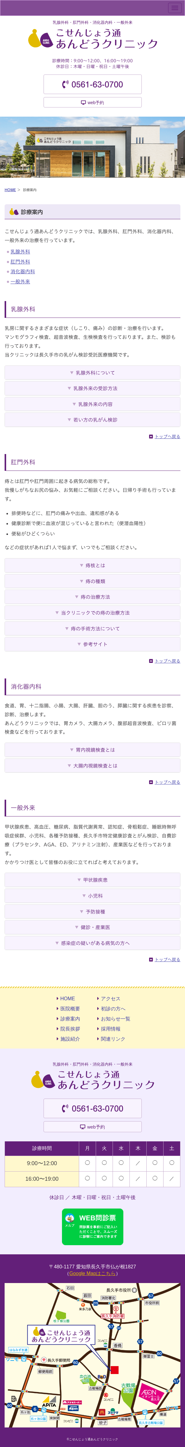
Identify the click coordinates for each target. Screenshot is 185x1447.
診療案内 (70, 1018)
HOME (10, 189)
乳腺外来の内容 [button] (95, 404)
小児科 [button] (95, 895)
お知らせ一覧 (115, 1018)
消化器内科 (22, 271)
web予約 (96, 102)
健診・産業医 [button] (95, 927)
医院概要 (70, 1008)
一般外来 (20, 281)
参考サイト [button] (95, 644)
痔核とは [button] (95, 565)
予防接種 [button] (95, 911)
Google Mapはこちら (92, 1273)
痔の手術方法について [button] (95, 628)
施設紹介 (70, 1039)
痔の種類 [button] (95, 581)
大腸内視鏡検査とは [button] (95, 765)
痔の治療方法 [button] (95, 596)
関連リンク (113, 1039)
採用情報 (111, 1028)
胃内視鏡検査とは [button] (95, 749)
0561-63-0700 (97, 84)
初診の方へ (113, 1008)
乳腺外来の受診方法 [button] (95, 388)
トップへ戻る (167, 436)
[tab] (92, 373)
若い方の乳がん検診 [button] (95, 419)
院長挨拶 (70, 1028)
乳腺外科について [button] (95, 372)
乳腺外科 (20, 251)
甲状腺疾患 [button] (95, 880)
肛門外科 (20, 261)
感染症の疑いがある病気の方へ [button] (95, 943)
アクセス (111, 998)
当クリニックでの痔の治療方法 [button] (95, 612)
